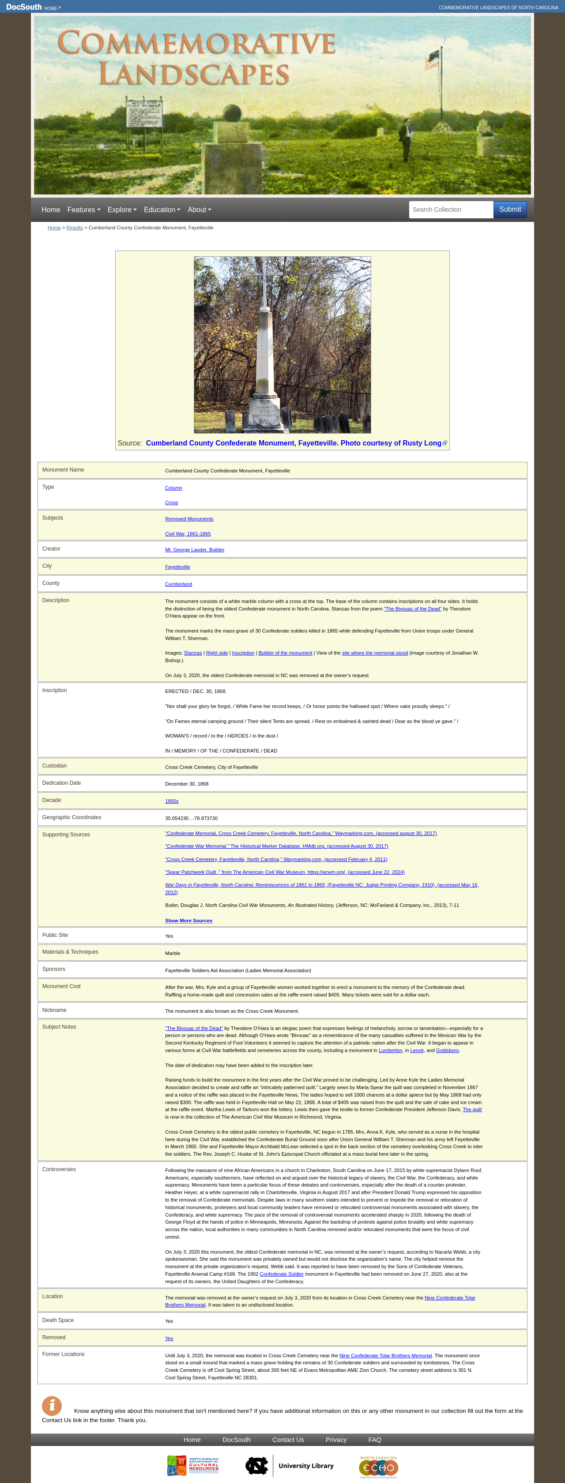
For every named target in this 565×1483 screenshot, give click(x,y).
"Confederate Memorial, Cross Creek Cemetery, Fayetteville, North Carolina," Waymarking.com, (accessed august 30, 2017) (301, 833)
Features (81, 209)
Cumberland (178, 584)
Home (50, 8)
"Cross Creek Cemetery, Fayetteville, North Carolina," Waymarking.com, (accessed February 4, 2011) (276, 859)
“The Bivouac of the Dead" (413, 608)
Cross (171, 502)
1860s (171, 801)
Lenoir (417, 1050)
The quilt (472, 1109)
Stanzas (193, 652)
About (197, 209)
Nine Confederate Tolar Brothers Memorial (385, 1355)
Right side (217, 652)
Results (75, 227)
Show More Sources (188, 920)
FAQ (375, 1439)
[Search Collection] (451, 209)
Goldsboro (447, 1050)
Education (159, 209)
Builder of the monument (286, 652)
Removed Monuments (189, 518)
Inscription (243, 652)
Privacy (336, 1439)
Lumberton (391, 1050)
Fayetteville (177, 566)
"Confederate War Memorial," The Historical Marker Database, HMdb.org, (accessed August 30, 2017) (276, 846)
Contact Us (288, 1439)
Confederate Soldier (282, 1274)
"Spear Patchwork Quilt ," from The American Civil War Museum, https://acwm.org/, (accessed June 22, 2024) (285, 872)
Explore (120, 209)
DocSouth (236, 1439)
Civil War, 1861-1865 (188, 533)
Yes (169, 1338)
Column (173, 488)
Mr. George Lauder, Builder (194, 549)
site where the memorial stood (375, 652)
